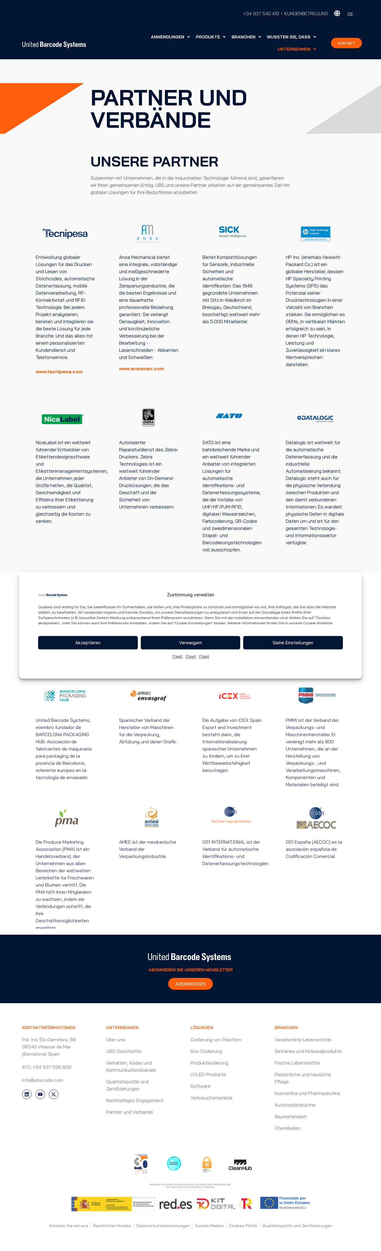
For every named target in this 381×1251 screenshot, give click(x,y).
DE (350, 14)
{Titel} (177, 656)
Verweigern (190, 642)
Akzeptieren (88, 642)
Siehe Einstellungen (293, 642)
